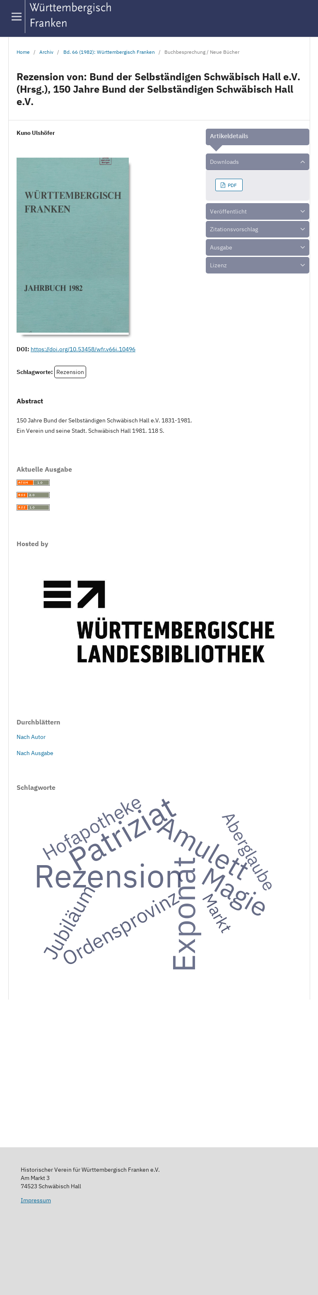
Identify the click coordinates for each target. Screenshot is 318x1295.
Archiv (46, 51)
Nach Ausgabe (35, 753)
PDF (231, 185)
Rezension (70, 372)
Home (23, 51)
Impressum (36, 1200)
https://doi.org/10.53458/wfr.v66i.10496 (83, 349)
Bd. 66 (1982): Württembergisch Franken (109, 51)
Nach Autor (31, 737)
